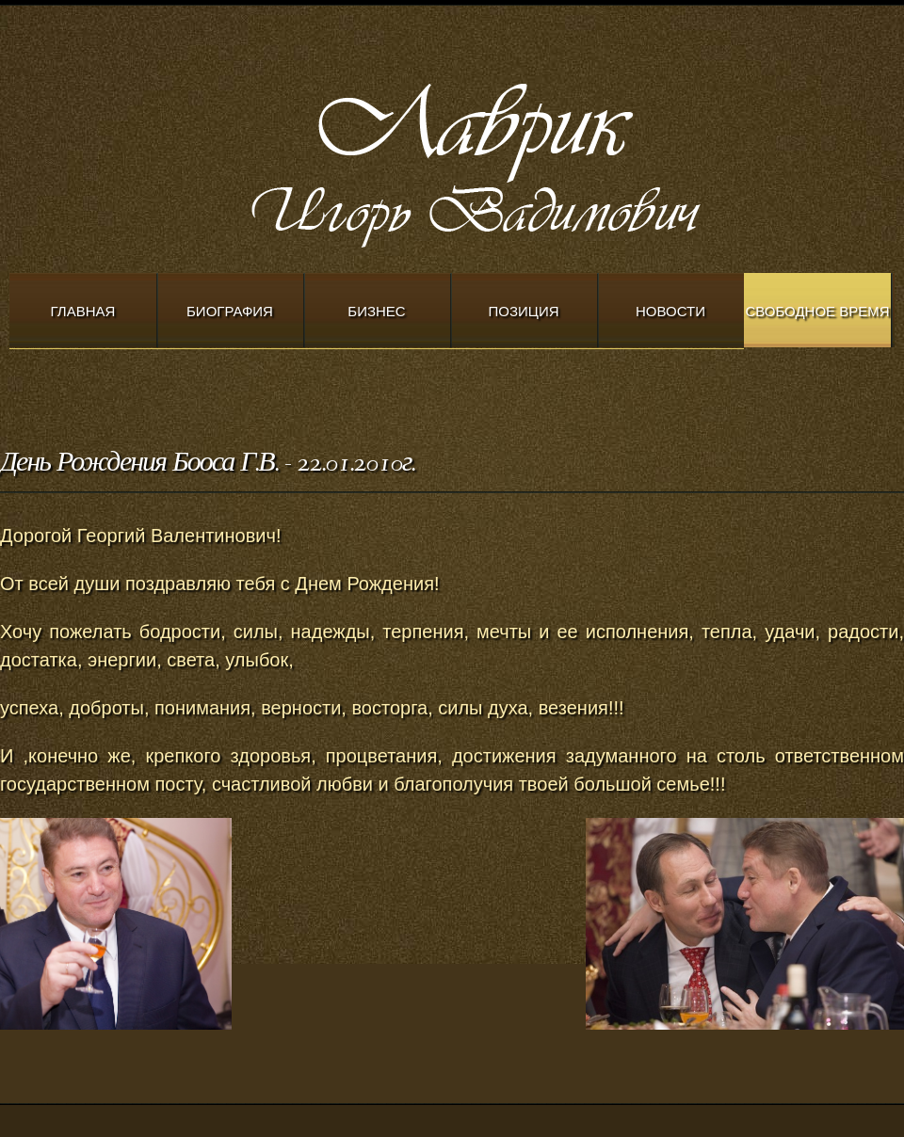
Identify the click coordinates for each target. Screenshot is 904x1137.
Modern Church (527, 161)
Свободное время (817, 311)
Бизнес (376, 311)
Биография (229, 311)
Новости (670, 311)
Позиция (524, 311)
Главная (83, 311)
